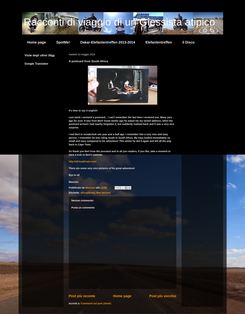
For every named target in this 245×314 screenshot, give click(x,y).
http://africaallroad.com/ (82, 161)
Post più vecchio (162, 296)
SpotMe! (63, 42)
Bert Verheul (103, 192)
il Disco (188, 42)
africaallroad (87, 192)
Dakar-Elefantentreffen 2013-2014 (107, 42)
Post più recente (82, 296)
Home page (36, 42)
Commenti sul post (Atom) (96, 303)
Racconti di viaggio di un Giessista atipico (119, 22)
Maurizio (90, 187)
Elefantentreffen (158, 42)
